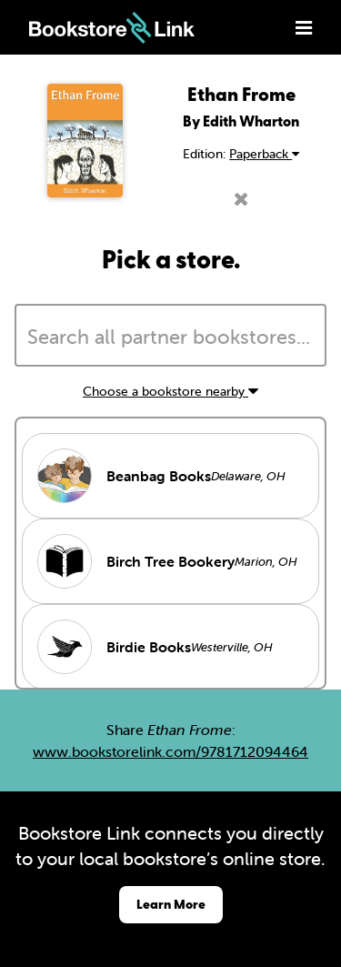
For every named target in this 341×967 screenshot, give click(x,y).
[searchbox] (170, 337)
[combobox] (170, 336)
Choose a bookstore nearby (170, 391)
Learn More (171, 903)
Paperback (264, 154)
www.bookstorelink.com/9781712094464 (170, 751)
